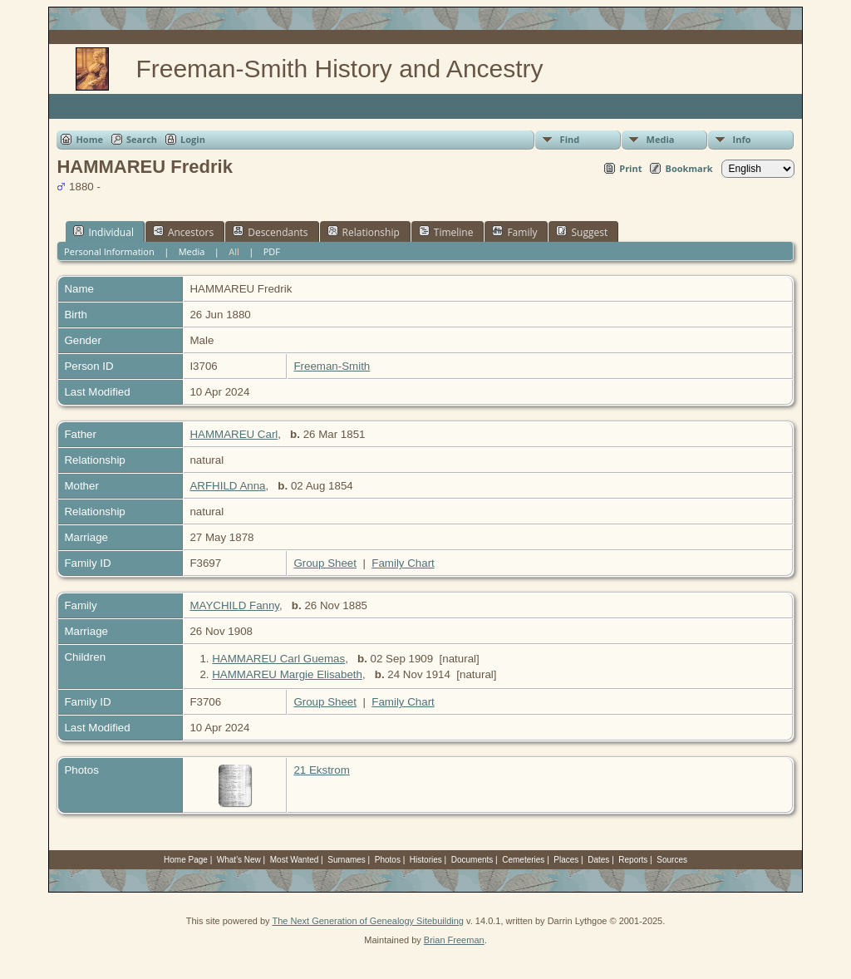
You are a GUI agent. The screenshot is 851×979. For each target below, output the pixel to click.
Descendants (270, 231)
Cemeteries (523, 859)
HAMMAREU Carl (233, 434)
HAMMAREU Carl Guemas (278, 658)
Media (661, 139)
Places (565, 859)
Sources (672, 859)
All (234, 251)
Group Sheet (325, 563)
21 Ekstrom (321, 770)
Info (742, 139)
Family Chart (403, 563)
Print (630, 168)
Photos (388, 859)
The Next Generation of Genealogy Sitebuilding (368, 921)
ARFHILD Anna (227, 486)
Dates (598, 859)
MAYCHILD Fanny (234, 605)
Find (570, 139)
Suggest (582, 231)
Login (192, 139)
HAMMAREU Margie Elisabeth (287, 674)
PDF (271, 251)
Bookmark (688, 168)
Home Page (186, 859)
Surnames (346, 859)
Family (514, 231)
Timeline (446, 231)
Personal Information (109, 251)
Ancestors (183, 231)
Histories (426, 859)
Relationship (363, 231)
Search (141, 139)
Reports (632, 859)
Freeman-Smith (331, 366)
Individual (103, 231)
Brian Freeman (454, 940)
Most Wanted (294, 859)
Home (89, 139)
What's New (239, 859)
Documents (472, 859)
